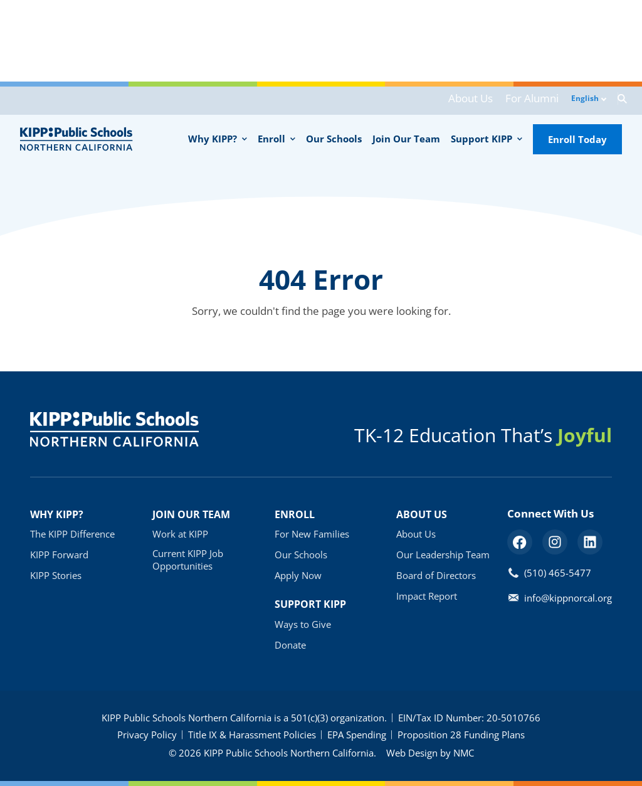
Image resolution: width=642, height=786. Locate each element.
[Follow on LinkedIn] (590, 542)
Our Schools (301, 554)
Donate (290, 645)
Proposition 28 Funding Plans (461, 734)
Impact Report (426, 596)
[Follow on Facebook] (519, 542)
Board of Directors (436, 575)
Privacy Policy (147, 734)
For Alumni (513, 101)
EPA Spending (356, 734)
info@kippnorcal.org (568, 598)
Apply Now (298, 575)
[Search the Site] (614, 100)
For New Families (312, 534)
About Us (458, 101)
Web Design (412, 752)
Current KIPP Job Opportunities (187, 559)
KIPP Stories (56, 575)
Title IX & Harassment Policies (252, 734)
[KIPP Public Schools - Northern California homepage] (76, 139)
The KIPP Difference (72, 534)
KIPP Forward (59, 554)
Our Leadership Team (443, 554)
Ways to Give (303, 624)
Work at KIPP (180, 534)
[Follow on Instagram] (554, 542)
